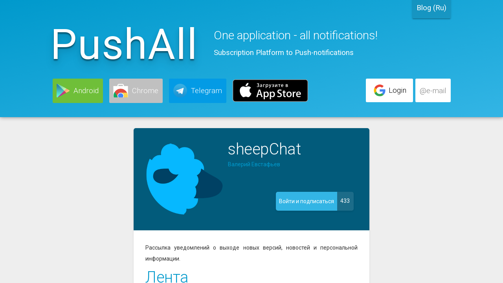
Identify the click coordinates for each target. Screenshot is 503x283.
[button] (78, 91)
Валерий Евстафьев (254, 164)
